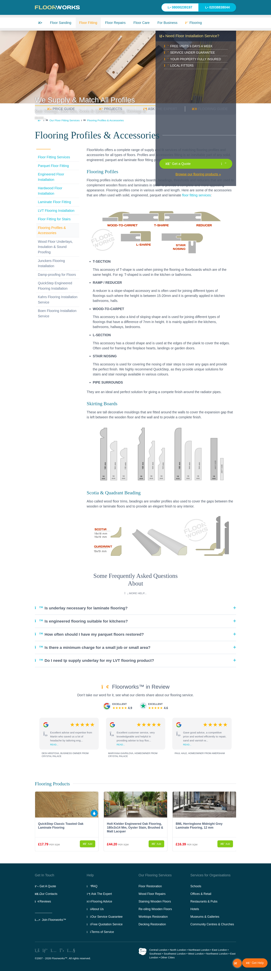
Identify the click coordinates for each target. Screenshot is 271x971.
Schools (195, 886)
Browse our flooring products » (198, 174)
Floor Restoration (150, 886)
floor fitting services (196, 195)
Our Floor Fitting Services (64, 120)
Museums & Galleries (204, 916)
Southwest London (175, 953)
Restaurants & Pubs (203, 901)
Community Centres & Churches (212, 924)
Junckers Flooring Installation (51, 263)
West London (196, 953)
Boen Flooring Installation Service (57, 313)
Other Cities (168, 957)
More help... (135, 593)
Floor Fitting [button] (88, 23)
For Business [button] (167, 23)
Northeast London (198, 949)
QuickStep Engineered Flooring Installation (55, 285)
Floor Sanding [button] (60, 23)
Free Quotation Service (105, 924)
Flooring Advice (99, 901)
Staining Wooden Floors (155, 901)
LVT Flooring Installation (56, 210)
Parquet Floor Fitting (53, 166)
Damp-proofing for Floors (57, 274)
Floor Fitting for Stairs (54, 219)
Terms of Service (100, 932)
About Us (95, 909)
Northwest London (217, 953)
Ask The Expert (99, 894)
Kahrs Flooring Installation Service (57, 299)
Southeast (155, 953)
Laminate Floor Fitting (54, 202)
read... (54, 744)
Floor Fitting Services (54, 157)
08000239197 (180, 7)
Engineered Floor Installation (51, 177)
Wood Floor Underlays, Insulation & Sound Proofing (55, 247)
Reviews (43, 901)
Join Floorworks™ (50, 920)
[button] (255, 963)
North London (178, 949)
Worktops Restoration (153, 916)
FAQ (92, 886)
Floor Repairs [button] (115, 23)
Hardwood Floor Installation (50, 190)
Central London (158, 949)
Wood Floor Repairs (152, 894)
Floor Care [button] (141, 23)
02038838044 (217, 7)
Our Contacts (46, 894)
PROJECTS (110, 109)
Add (87, 843)
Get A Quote (45, 886)
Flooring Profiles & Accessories (105, 120)
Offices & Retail (200, 894)
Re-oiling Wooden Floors (155, 909)
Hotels (194, 909)
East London (219, 949)
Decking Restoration (152, 924)
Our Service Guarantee (105, 916)
